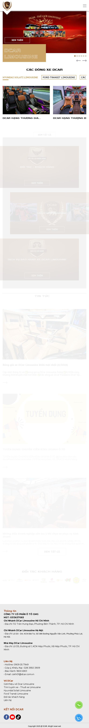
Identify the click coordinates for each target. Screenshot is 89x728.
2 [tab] (77, 56)
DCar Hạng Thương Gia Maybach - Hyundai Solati (23, 118)
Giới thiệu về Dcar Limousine (19, 684)
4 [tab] (81, 56)
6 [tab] (85, 56)
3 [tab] (79, 56)
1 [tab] (74, 56)
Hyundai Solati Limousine (17, 690)
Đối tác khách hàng (14, 697)
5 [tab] (83, 56)
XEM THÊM (17, 40)
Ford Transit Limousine (16, 693)
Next (84, 60)
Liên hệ (8, 700)
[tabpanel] (44, 32)
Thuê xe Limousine (30, 687)
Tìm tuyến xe (11, 687)
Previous (78, 60)
